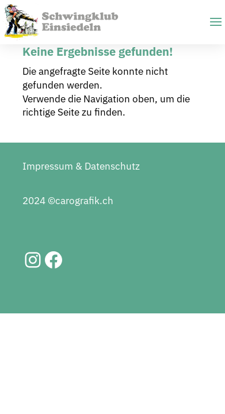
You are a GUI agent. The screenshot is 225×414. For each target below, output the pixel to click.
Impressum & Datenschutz (81, 166)
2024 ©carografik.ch (67, 200)
